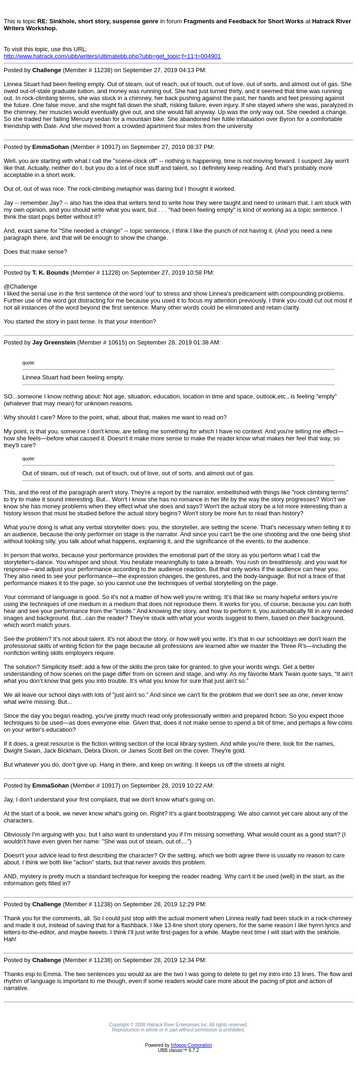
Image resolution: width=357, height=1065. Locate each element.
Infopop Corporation (191, 1045)
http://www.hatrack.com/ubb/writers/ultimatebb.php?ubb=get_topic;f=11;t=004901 (112, 56)
